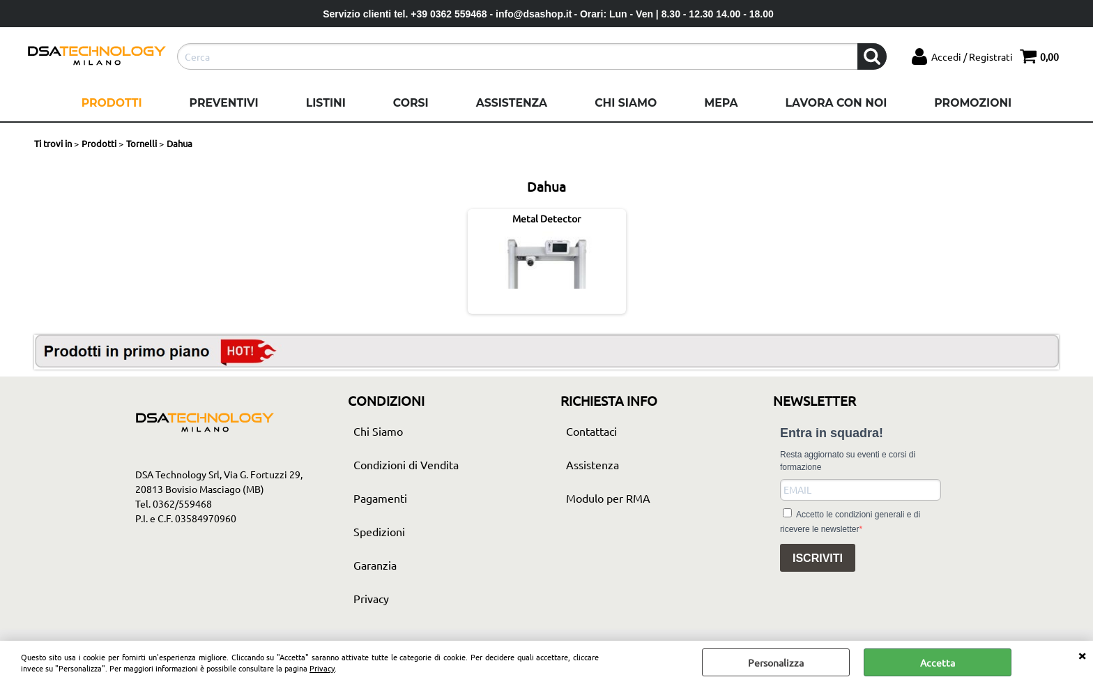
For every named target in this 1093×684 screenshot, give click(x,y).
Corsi (411, 102)
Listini (326, 102)
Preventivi (224, 102)
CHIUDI (1082, 655)
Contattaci (591, 431)
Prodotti (112, 102)
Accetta (937, 662)
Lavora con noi (836, 102)
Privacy (322, 668)
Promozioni (972, 102)
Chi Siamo (626, 102)
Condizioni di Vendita (406, 464)
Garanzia (375, 565)
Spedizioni (379, 531)
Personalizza (776, 662)
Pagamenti (380, 498)
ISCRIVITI (818, 558)
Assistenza (511, 102)
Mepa (720, 102)
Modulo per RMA (608, 498)
